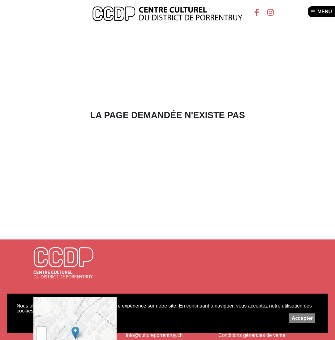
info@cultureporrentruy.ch (154, 335)
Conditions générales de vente (251, 335)
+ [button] (42, 331)
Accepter (302, 318)
